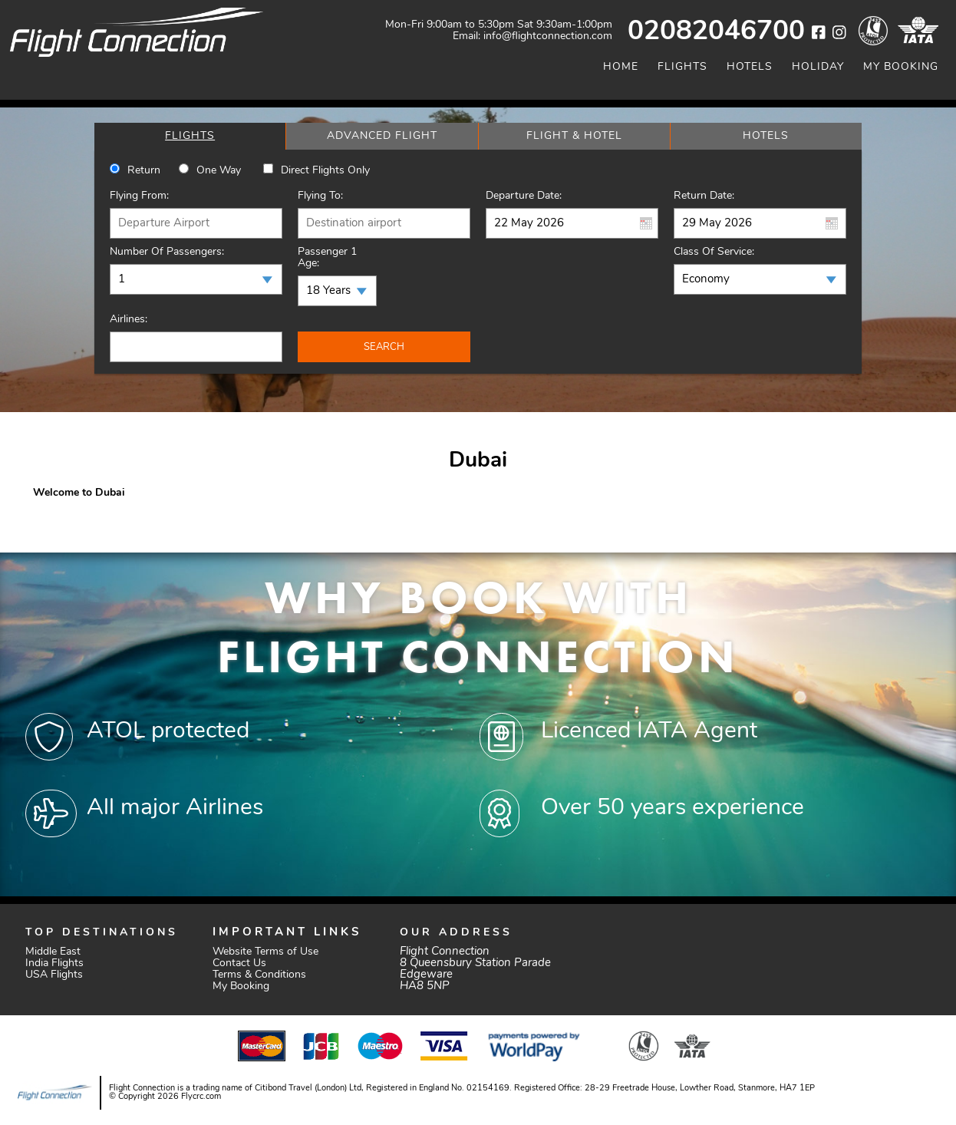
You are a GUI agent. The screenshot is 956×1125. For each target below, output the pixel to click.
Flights (682, 67)
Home (620, 67)
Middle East (53, 952)
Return (143, 171)
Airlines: (128, 319)
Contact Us (239, 963)
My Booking (900, 67)
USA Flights (54, 975)
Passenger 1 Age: (327, 257)
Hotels (750, 67)
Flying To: (320, 196)
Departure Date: (524, 196)
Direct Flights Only (325, 171)
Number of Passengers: (167, 252)
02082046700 (716, 32)
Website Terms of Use (265, 952)
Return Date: (704, 196)
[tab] (189, 136)
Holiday (818, 67)
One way (218, 171)
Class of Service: (714, 252)
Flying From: (139, 196)
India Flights (54, 963)
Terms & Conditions (259, 975)
